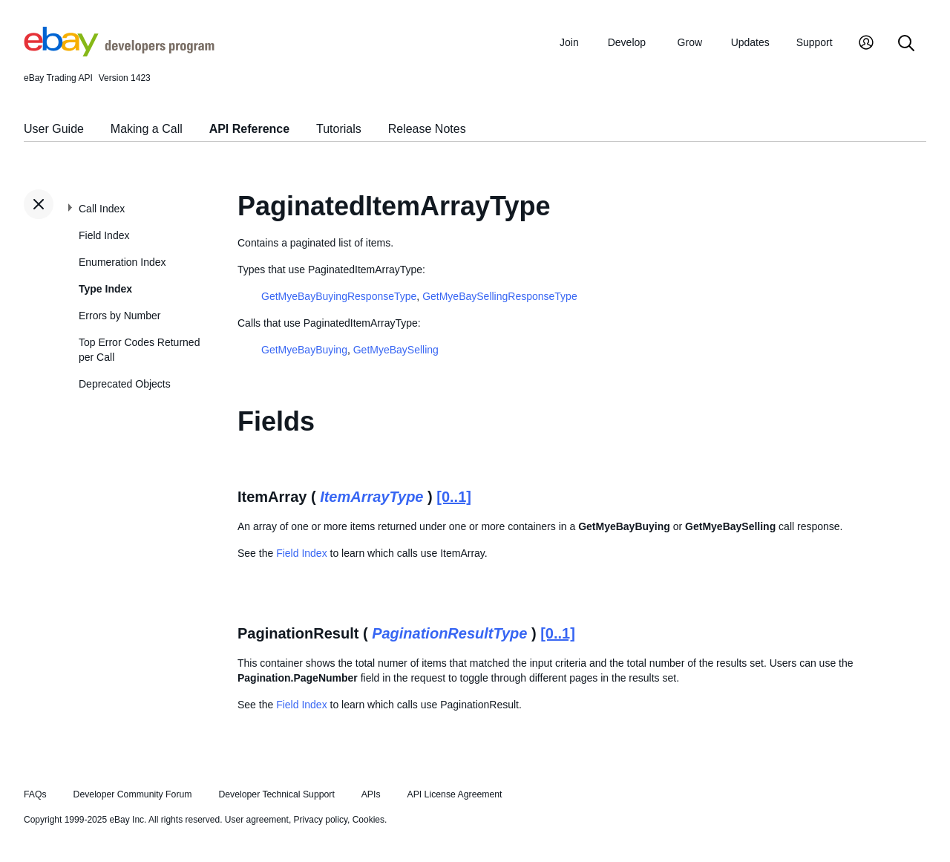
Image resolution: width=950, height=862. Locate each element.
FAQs (35, 794)
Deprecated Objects (125, 384)
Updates (750, 42)
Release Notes (427, 129)
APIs (371, 794)
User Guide (54, 129)
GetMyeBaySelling (396, 350)
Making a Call (147, 129)
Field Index (104, 235)
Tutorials (338, 129)
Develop (627, 42)
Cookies (368, 819)
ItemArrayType (371, 497)
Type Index (105, 289)
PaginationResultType (449, 633)
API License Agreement (454, 794)
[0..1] (453, 497)
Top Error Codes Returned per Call (139, 349)
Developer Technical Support (276, 794)
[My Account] (866, 44)
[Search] (906, 44)
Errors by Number (119, 315)
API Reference (249, 129)
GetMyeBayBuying (304, 350)
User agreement (257, 819)
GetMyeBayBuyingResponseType (338, 296)
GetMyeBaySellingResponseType (499, 296)
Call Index (102, 209)
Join (569, 42)
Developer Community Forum (132, 794)
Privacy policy (320, 819)
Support (814, 42)
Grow (690, 42)
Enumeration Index (122, 262)
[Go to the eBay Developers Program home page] (119, 53)
